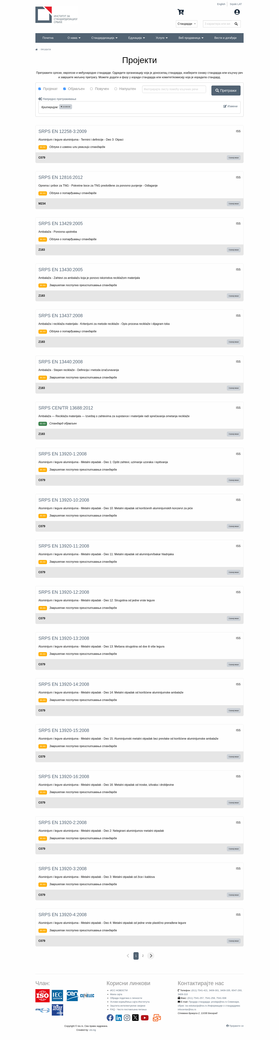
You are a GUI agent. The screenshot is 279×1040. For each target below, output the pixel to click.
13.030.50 (65, 107)
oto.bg (92, 1030)
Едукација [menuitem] (135, 37)
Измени (230, 106)
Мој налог (230, 11)
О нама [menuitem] (72, 37)
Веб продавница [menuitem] (189, 37)
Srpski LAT (236, 4)
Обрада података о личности (126, 998)
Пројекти (46, 49)
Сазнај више (234, 158)
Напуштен (125, 89)
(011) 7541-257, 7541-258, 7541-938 (206, 998)
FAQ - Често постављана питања (128, 1009)
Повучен (99, 89)
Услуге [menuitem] (160, 37)
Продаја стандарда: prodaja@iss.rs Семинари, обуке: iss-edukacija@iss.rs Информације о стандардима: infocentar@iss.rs (209, 1005)
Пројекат (48, 89)
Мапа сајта (116, 994)
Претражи (225, 90)
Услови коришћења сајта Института (129, 1001)
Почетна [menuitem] (48, 37)
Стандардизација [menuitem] (102, 37)
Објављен (74, 89)
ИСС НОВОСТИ (119, 990)
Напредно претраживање (57, 98)
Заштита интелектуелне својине (127, 1005)
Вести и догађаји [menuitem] (225, 37)
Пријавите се (236, 1025)
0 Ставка (188, 11)
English (221, 4)
